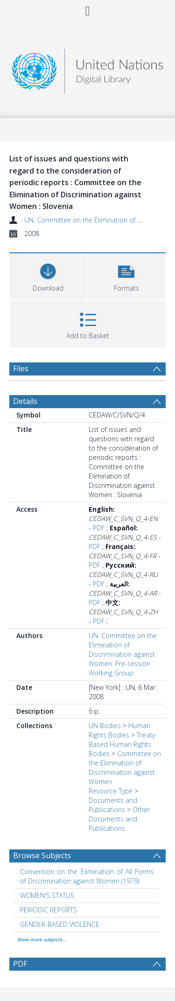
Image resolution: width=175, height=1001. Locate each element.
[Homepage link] (87, 69)
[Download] (48, 275)
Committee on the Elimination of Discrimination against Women (125, 767)
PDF (99, 527)
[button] (127, 275)
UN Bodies (105, 725)
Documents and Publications (113, 805)
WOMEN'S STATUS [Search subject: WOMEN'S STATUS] (47, 895)
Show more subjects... (41, 939)
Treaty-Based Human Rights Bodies (123, 744)
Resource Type (111, 790)
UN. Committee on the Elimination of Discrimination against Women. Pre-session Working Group (123, 654)
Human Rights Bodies (119, 730)
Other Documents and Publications (119, 819)
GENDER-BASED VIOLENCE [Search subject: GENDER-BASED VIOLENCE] (59, 924)
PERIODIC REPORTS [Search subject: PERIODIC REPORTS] (48, 909)
